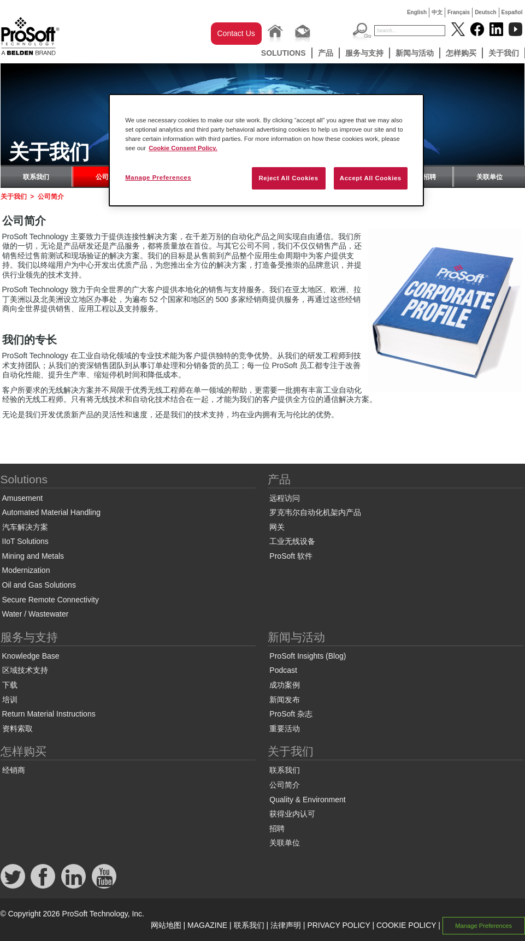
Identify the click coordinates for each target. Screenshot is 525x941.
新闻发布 (284, 699)
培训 (9, 699)
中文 (437, 12)
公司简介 (284, 784)
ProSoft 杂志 (290, 713)
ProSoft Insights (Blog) (307, 656)
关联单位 (489, 177)
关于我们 (14, 196)
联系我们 (36, 177)
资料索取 (17, 728)
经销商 (13, 770)
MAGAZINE (207, 925)
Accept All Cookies (371, 178)
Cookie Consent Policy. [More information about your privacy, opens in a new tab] (183, 148)
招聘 (429, 177)
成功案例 (284, 684)
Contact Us (236, 33)
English (417, 12)
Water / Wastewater (35, 613)
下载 (9, 684)
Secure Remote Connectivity (50, 599)
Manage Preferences (483, 925)
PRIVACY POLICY (338, 925)
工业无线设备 (292, 541)
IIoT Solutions (25, 541)
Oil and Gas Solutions (39, 585)
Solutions (283, 53)
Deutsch (485, 12)
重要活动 (284, 728)
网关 (277, 527)
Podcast (283, 670)
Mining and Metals (33, 556)
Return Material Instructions (49, 713)
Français (458, 12)
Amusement (22, 498)
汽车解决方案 (25, 527)
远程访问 (284, 498)
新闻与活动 (415, 53)
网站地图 (166, 925)
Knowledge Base (31, 656)
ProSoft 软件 (290, 556)
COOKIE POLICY (406, 925)
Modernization (26, 570)
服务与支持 (364, 53)
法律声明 (285, 925)
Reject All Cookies (288, 178)
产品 (325, 53)
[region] (266, 150)
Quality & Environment (307, 799)
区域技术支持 (25, 670)
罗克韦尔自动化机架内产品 (315, 512)
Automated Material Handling (51, 512)
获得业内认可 (292, 813)
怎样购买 (461, 53)
